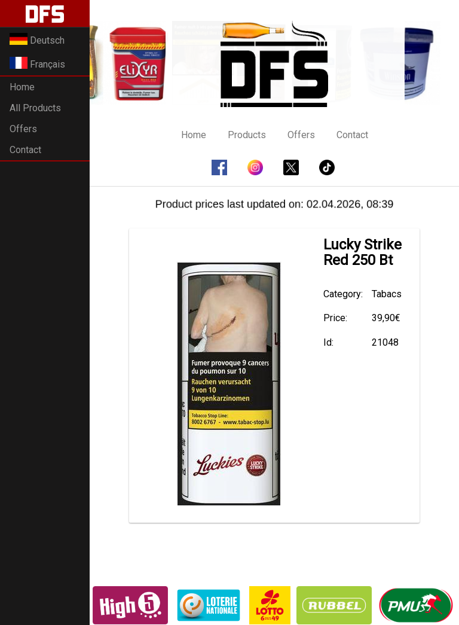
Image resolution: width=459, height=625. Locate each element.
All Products (35, 108)
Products (247, 135)
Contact (25, 150)
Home (22, 87)
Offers (23, 129)
